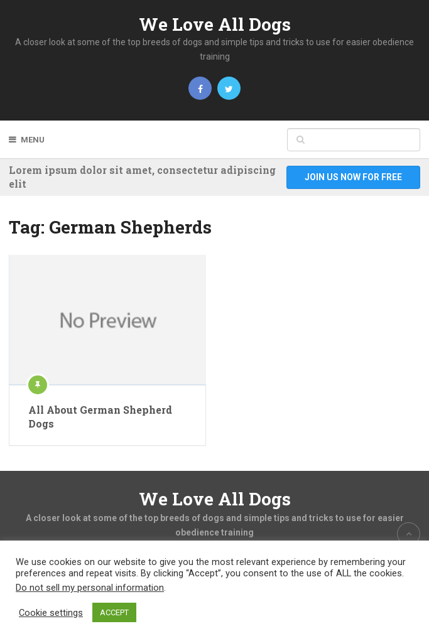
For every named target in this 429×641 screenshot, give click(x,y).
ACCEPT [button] (114, 612)
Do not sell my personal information (90, 587)
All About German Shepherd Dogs (100, 416)
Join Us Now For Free (353, 177)
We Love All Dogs (215, 24)
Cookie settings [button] (51, 612)
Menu (33, 139)
